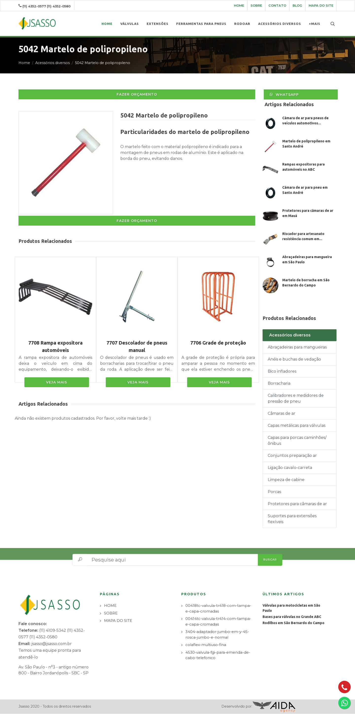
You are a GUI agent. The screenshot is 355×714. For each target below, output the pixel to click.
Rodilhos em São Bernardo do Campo (293, 623)
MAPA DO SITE (321, 5)
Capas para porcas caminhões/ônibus (297, 440)
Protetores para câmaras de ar (297, 504)
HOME (239, 5)
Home (24, 63)
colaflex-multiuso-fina (205, 645)
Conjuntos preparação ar (292, 455)
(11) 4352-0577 (34, 6)
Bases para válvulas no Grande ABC (292, 617)
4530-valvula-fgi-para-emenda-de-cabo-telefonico (217, 655)
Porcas (274, 492)
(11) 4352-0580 (59, 6)
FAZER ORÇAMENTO (137, 94)
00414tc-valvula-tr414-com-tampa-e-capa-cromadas (218, 621)
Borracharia (279, 383)
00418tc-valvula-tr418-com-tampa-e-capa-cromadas (218, 608)
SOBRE (256, 5)
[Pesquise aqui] (173, 560)
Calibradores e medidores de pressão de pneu (296, 398)
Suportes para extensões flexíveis (292, 519)
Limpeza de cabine (286, 480)
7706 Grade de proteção (218, 343)
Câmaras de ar (281, 413)
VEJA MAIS (56, 382)
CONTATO (277, 5)
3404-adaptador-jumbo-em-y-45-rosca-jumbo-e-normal (217, 635)
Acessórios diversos (52, 63)
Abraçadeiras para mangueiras (297, 347)
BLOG (297, 5)
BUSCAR (270, 560)
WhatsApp (284, 95)
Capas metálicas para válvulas (296, 425)
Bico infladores (282, 371)
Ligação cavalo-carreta (290, 467)
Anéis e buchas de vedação (294, 359)
